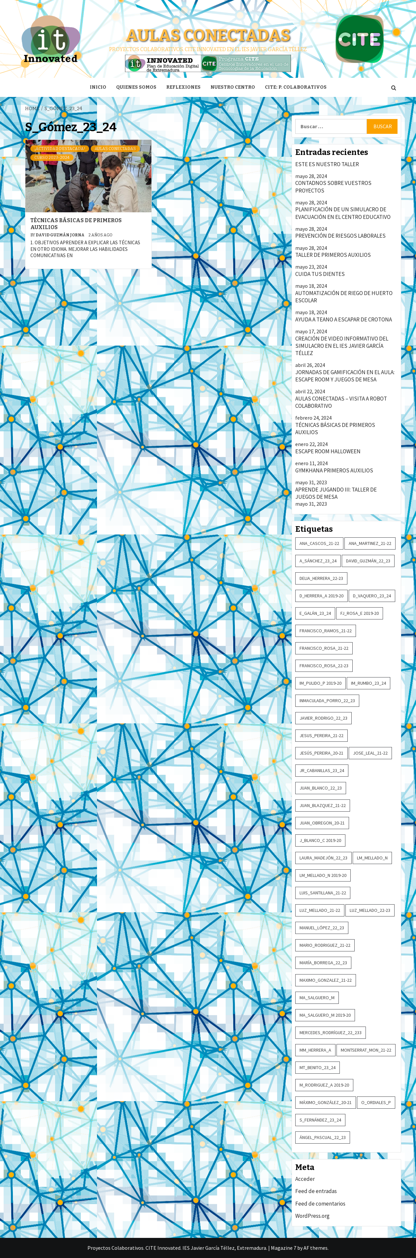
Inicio (98, 87)
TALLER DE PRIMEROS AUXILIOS (333, 254)
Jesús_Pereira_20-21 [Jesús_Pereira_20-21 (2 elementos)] (321, 753)
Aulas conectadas (208, 35)
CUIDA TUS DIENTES (320, 274)
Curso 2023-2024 (52, 157)
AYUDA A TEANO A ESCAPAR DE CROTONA (343, 319)
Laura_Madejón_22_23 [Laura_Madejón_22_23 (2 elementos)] (323, 858)
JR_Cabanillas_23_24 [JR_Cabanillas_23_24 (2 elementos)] (322, 770)
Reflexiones (183, 87)
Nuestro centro (232, 87)
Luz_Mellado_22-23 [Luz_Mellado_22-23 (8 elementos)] (370, 910)
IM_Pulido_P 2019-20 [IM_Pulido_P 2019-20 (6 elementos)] (320, 683)
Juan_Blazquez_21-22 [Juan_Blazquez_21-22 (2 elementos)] (323, 805)
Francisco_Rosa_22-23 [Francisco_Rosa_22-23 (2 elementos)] (324, 666)
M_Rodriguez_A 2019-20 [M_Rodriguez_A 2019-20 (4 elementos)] (324, 1085)
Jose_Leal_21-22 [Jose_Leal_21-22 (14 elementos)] (370, 753)
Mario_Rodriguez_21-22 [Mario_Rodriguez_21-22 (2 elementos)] (325, 945)
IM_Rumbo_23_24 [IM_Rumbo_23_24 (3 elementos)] (368, 683)
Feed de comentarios (320, 1203)
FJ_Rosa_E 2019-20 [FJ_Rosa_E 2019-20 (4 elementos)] (359, 613)
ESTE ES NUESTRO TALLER (327, 164)
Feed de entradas (316, 1191)
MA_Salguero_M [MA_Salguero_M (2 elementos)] (317, 998)
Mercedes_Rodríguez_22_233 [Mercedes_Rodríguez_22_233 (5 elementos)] (331, 1032)
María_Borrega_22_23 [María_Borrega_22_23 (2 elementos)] (323, 963)
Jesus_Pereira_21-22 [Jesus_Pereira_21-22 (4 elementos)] (321, 735)
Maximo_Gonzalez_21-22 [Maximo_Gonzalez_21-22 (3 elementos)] (326, 980)
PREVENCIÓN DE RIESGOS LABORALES (340, 235)
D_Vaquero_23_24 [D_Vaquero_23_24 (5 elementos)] (372, 596)
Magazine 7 (283, 1247)
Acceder (305, 1179)
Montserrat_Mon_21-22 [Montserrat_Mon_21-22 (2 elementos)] (366, 1050)
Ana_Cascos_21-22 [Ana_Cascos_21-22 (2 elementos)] (319, 543)
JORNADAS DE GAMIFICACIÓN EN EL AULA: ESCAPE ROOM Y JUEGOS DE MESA (345, 376)
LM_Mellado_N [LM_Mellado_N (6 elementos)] (372, 858)
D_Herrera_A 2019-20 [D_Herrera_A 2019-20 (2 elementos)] (321, 596)
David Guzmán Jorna (60, 235)
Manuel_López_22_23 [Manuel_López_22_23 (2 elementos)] (322, 928)
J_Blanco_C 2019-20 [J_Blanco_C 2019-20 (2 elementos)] (320, 840)
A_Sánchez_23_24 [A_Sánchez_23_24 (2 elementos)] (318, 561)
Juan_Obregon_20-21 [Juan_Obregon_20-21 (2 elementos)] (322, 823)
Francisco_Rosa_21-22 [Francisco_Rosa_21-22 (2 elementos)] (324, 648)
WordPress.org (312, 1215)
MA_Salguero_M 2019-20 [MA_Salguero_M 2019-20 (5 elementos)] (325, 1015)
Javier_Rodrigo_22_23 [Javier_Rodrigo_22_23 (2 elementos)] (323, 718)
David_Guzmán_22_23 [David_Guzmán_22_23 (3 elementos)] (368, 561)
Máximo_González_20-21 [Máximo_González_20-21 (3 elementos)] (326, 1102)
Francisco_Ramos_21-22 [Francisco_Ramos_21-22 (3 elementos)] (326, 631)
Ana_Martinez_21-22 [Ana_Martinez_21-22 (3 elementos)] (370, 543)
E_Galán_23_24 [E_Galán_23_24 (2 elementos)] (315, 613)
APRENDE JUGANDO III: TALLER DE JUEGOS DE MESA (336, 493)
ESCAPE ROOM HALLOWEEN (328, 451)
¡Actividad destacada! (59, 148)
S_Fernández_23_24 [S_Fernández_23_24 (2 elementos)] (320, 1120)
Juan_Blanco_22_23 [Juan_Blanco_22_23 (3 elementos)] (321, 788)
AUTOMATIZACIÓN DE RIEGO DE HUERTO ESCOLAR (344, 296)
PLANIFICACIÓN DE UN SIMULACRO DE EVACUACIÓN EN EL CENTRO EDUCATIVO (343, 213)
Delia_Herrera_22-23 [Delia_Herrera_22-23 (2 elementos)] (321, 578)
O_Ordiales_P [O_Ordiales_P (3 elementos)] (376, 1102)
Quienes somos (136, 87)
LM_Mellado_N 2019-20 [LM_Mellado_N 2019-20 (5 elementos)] (323, 875)
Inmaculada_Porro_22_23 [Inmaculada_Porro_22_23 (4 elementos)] (327, 701)
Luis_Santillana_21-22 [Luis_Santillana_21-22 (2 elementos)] (323, 893)
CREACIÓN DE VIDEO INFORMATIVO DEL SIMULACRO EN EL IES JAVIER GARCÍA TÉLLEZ (341, 346)
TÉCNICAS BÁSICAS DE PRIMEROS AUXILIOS (335, 428)
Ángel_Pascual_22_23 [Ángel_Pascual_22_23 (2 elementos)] (323, 1137)
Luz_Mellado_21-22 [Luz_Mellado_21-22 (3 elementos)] (320, 910)
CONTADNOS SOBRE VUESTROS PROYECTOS (333, 186)
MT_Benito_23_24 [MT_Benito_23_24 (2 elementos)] (318, 1067)
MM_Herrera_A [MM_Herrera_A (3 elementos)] (315, 1050)
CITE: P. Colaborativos (296, 87)
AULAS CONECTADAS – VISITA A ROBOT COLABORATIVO (341, 402)
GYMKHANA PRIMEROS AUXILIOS (334, 470)
